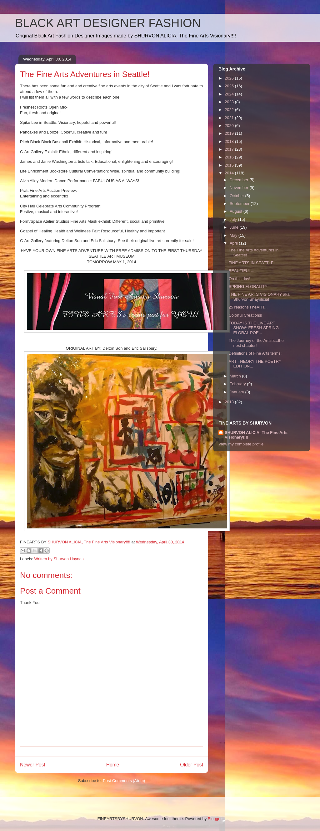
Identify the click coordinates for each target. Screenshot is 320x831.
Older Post (191, 764)
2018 (230, 141)
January (237, 392)
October (237, 195)
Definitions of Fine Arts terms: (255, 353)
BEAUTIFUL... (241, 270)
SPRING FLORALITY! (248, 286)
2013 (230, 402)
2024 (230, 94)
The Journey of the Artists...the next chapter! (255, 343)
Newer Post (32, 764)
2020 (230, 125)
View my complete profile (240, 444)
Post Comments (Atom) (124, 780)
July (234, 219)
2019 (230, 133)
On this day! (239, 278)
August (236, 211)
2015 (230, 165)
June (235, 227)
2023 (230, 102)
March (236, 376)
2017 (230, 149)
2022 (230, 109)
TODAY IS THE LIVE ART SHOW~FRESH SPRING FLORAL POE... (253, 328)
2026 (230, 78)
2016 (230, 157)
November (240, 187)
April (234, 243)
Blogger (215, 818)
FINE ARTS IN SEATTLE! (251, 262)
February (238, 383)
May (234, 235)
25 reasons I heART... (248, 307)
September (240, 203)
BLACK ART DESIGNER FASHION (108, 23)
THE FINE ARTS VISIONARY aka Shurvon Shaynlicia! (258, 297)
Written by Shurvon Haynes (59, 558)
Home (112, 764)
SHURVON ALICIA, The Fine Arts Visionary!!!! (256, 435)
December (240, 179)
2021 (230, 117)
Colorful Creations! (245, 315)
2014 (230, 173)
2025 (230, 86)
